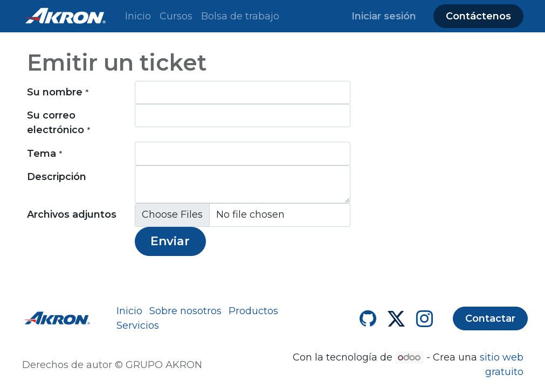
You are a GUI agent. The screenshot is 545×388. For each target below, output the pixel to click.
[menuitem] (138, 16)
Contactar (490, 318)
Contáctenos (478, 16)
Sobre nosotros (185, 311)
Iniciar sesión (383, 16)
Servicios (137, 325)
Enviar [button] (170, 241)
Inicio (129, 311)
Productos (253, 311)
